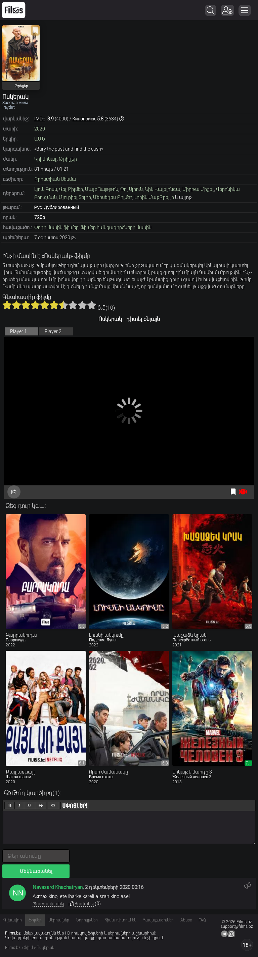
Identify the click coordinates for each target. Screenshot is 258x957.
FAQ (202, 920)
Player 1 (18, 331)
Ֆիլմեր (35, 920)
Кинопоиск (84, 118)
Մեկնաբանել (36, 871)
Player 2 (53, 331)
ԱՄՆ (39, 139)
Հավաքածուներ (158, 920)
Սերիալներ (58, 920)
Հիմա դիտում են (120, 920)
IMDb (39, 118)
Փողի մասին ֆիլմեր (56, 227)
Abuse (186, 920)
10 (91, 305)
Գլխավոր (12, 920)
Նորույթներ (87, 920)
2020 (39, 128)
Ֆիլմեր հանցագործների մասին (116, 227)
